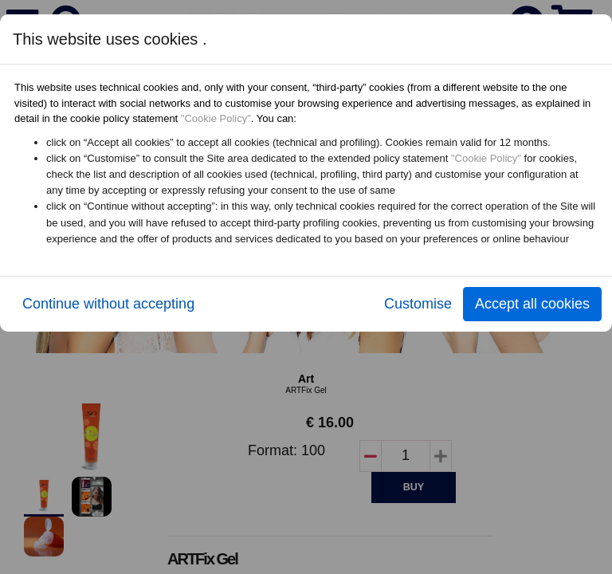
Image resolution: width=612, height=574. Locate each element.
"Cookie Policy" (216, 118)
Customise (418, 304)
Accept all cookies (532, 304)
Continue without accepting (108, 304)
